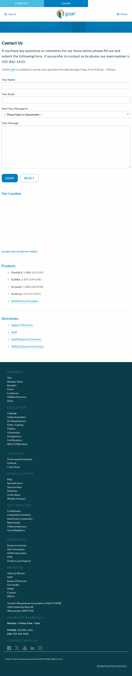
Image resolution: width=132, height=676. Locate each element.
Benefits (11, 385)
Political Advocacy (17, 526)
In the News (13, 494)
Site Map (100, 666)
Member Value (15, 381)
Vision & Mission (16, 573)
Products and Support (19, 560)
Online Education (16, 417)
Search (10, 14)
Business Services (17, 545)
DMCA (10, 596)
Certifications (14, 440)
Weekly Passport (16, 498)
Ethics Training (15, 424)
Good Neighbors (16, 530)
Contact (22, 3)
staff (12, 69)
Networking (13, 522)
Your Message (66, 144)
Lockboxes (13, 393)
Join (9, 377)
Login (66, 3)
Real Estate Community (19, 518)
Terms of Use (121, 666)
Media (10, 588)
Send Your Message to (66, 112)
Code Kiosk (13, 466)
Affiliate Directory (16, 396)
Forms (10, 389)
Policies (11, 428)
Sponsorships (14, 487)
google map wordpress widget (19, 251)
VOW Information (17, 553)
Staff (14, 332)
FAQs (10, 400)
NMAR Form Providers (24, 301)
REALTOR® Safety (17, 444)
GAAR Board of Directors (26, 339)
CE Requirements (16, 421)
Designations (14, 436)
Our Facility (13, 584)
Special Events (15, 483)
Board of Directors (17, 581)
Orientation (13, 432)
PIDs (10, 556)
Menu (122, 14)
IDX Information (16, 549)
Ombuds (11, 463)
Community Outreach (19, 514)
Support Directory (22, 324)
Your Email (66, 97)
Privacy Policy (110, 666)
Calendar (12, 413)
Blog (9, 479)
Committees (14, 510)
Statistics (12, 490)
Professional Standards (19, 459)
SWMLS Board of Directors (27, 346)
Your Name (66, 83)
